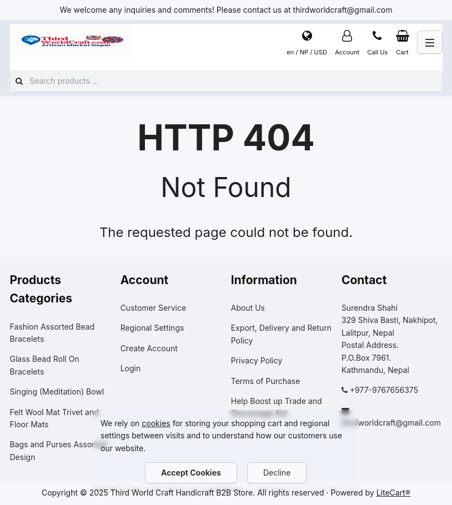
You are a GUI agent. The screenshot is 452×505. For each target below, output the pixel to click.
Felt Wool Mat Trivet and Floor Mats (54, 418)
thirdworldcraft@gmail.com (391, 422)
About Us (248, 307)
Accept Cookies (191, 472)
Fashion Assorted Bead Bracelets (52, 333)
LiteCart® (393, 492)
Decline (276, 472)
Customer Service (153, 307)
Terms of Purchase (265, 381)
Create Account (149, 348)
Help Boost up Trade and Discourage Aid (276, 407)
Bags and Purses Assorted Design (58, 450)
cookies (156, 423)
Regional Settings (152, 327)
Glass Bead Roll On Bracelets (44, 365)
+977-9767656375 (384, 390)
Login (130, 368)
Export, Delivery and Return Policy (281, 334)
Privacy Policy (257, 360)
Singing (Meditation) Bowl (57, 391)
